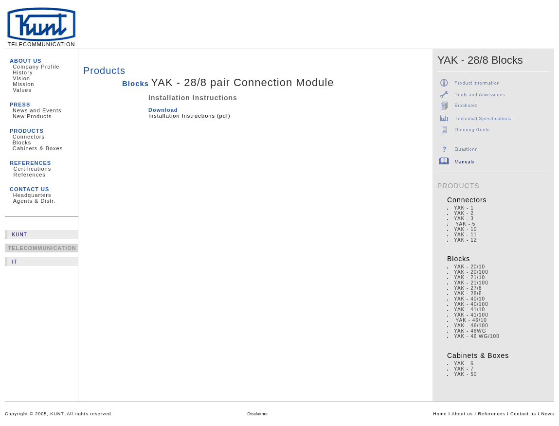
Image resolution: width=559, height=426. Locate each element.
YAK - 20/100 (471, 272)
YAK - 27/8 (468, 288)
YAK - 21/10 (469, 277)
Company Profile (36, 67)
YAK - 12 (465, 240)
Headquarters (32, 195)
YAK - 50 (465, 374)
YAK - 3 (464, 218)
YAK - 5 (464, 224)
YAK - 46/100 (471, 325)
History (23, 72)
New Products (32, 116)
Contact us (523, 413)
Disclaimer (258, 413)
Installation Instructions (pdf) (189, 116)
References (30, 175)
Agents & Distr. (34, 201)
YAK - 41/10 (469, 309)
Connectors (29, 137)
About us (462, 413)
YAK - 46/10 (471, 320)
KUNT (19, 234)
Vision (21, 78)
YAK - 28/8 (468, 293)
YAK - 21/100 (471, 282)
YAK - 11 (465, 234)
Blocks (22, 142)
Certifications (33, 169)
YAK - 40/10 (469, 299)
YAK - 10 (465, 229)
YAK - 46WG (470, 331)
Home (440, 413)
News (547, 413)
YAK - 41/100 (471, 315)
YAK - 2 (464, 213)
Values (22, 90)
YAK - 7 (464, 369)
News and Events (37, 110)
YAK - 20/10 (469, 266)
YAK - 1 (464, 208)
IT (15, 262)
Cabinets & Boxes (38, 148)
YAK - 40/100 (471, 304)
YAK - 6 (464, 363)
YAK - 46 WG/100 (477, 336)
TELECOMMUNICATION (41, 41)
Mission (23, 84)
